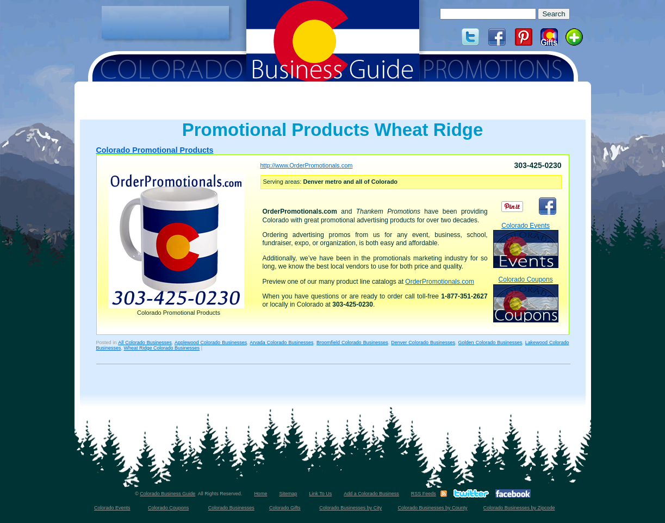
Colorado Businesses (231, 507)
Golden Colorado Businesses (490, 342)
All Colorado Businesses (145, 342)
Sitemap (288, 493)
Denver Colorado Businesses (423, 342)
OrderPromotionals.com (439, 281)
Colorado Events (525, 245)
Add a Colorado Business (371, 493)
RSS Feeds (423, 493)
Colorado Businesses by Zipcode (519, 507)
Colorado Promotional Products (155, 150)
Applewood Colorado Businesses (211, 342)
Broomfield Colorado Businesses (352, 342)
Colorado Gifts (285, 507)
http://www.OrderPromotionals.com (306, 165)
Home (260, 493)
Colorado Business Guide (167, 493)
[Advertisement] (165, 22)
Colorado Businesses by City (350, 507)
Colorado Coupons (525, 299)
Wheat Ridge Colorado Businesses (162, 348)
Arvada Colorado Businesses (281, 342)
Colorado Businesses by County (433, 507)
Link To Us (320, 493)
